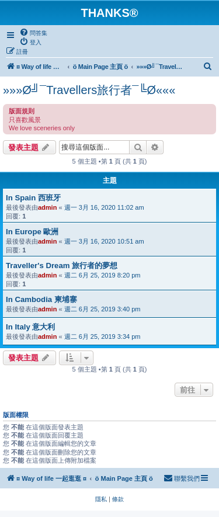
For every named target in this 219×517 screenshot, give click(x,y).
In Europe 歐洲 (32, 231)
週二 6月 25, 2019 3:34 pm (102, 336)
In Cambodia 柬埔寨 (41, 299)
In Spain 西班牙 (33, 197)
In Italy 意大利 (30, 326)
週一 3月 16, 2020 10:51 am (104, 241)
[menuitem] (33, 32)
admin (47, 207)
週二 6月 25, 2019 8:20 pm (102, 275)
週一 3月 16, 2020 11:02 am (104, 207)
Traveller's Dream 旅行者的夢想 (61, 265)
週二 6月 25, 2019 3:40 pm (102, 309)
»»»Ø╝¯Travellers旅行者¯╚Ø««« (89, 90)
